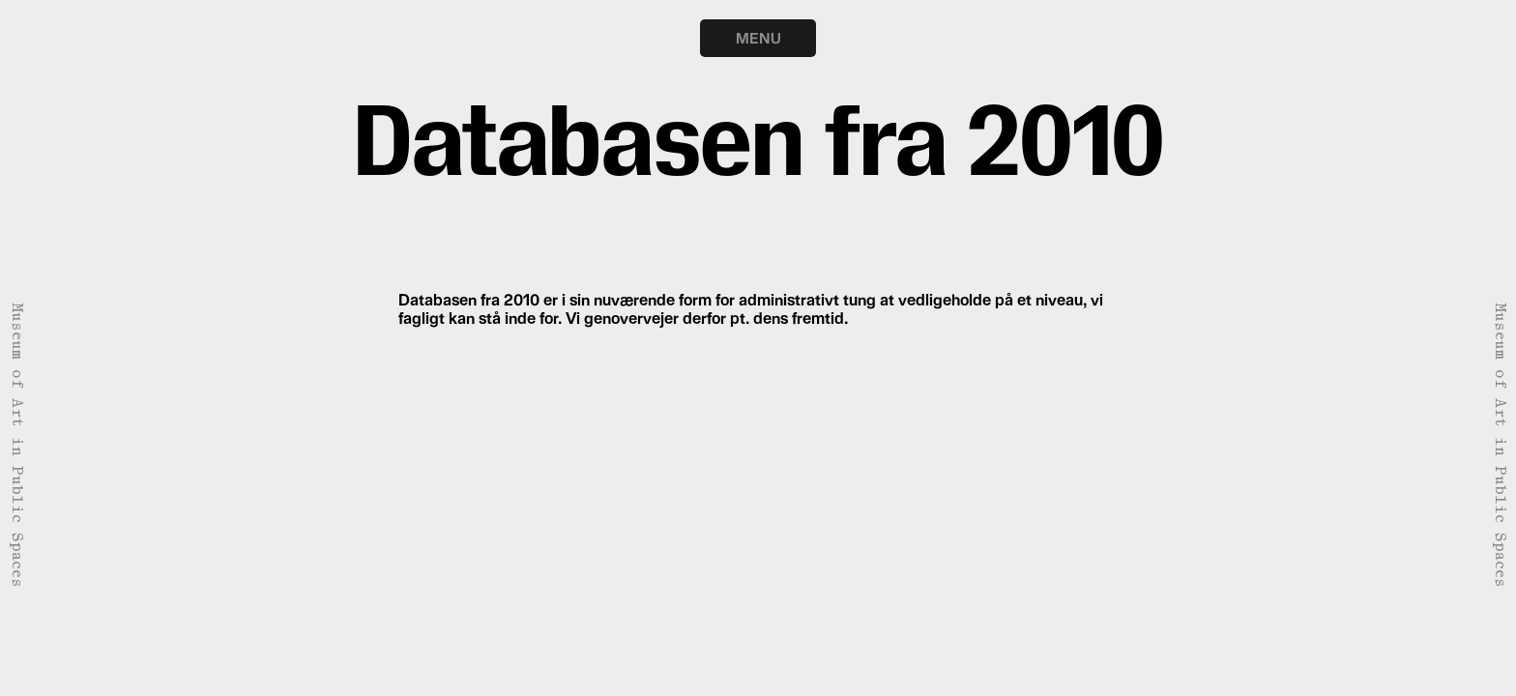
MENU (758, 37)
